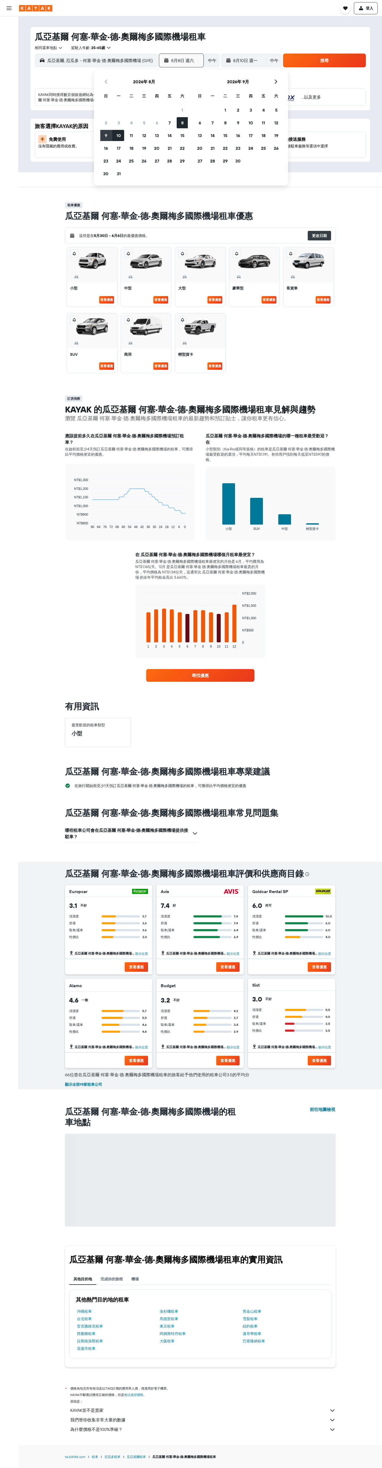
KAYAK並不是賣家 (203, 1410)
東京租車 (167, 1326)
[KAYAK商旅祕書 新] (9, 95)
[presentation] (307, 874)
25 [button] (131, 161)
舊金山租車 (252, 1311)
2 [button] (106, 122)
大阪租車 (167, 1341)
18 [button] (131, 148)
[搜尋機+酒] (9, 57)
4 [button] (131, 122)
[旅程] (9, 110)
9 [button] (106, 135)
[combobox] (49, 47)
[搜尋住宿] (9, 35)
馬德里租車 (169, 1318)
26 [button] (144, 161)
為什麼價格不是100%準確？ (203, 1429)
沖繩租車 (84, 1311)
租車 (95, 1457)
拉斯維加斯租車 (90, 1341)
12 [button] (144, 135)
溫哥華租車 (252, 1333)
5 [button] (144, 122)
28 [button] (169, 161)
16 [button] (106, 148)
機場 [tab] (135, 1279)
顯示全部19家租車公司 (83, 1084)
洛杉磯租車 (169, 1311)
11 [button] (131, 135)
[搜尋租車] (9, 46)
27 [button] (157, 161)
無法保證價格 (133, 1395)
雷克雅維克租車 (90, 1326)
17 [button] (118, 148)
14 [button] (170, 135)
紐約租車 (250, 1326)
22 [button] (182, 148)
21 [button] (170, 148)
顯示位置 (141, 954)
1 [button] (182, 110)
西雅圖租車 (86, 1333)
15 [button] (182, 135)
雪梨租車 (250, 1318)
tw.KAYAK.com (75, 1457)
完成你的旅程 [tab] (112, 1279)
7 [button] (169, 122)
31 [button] (119, 173)
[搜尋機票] (9, 24)
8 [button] (182, 122)
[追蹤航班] (9, 84)
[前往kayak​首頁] (35, 8)
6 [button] (157, 122)
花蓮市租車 (86, 1348)
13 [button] (157, 135)
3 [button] (119, 122)
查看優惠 (106, 300)
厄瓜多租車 (112, 1457)
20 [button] (156, 148)
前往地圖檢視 (322, 1109)
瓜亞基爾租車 (136, 1457)
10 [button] (118, 135)
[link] (200, 675)
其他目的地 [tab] (82, 1279)
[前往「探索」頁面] (9, 73)
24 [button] (118, 161)
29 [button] (182, 161)
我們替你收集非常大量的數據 (203, 1420)
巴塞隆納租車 (254, 1341)
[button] (9, 8)
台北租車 (84, 1318)
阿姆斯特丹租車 (173, 1333)
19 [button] (144, 148)
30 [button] (105, 173)
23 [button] (105, 161)
